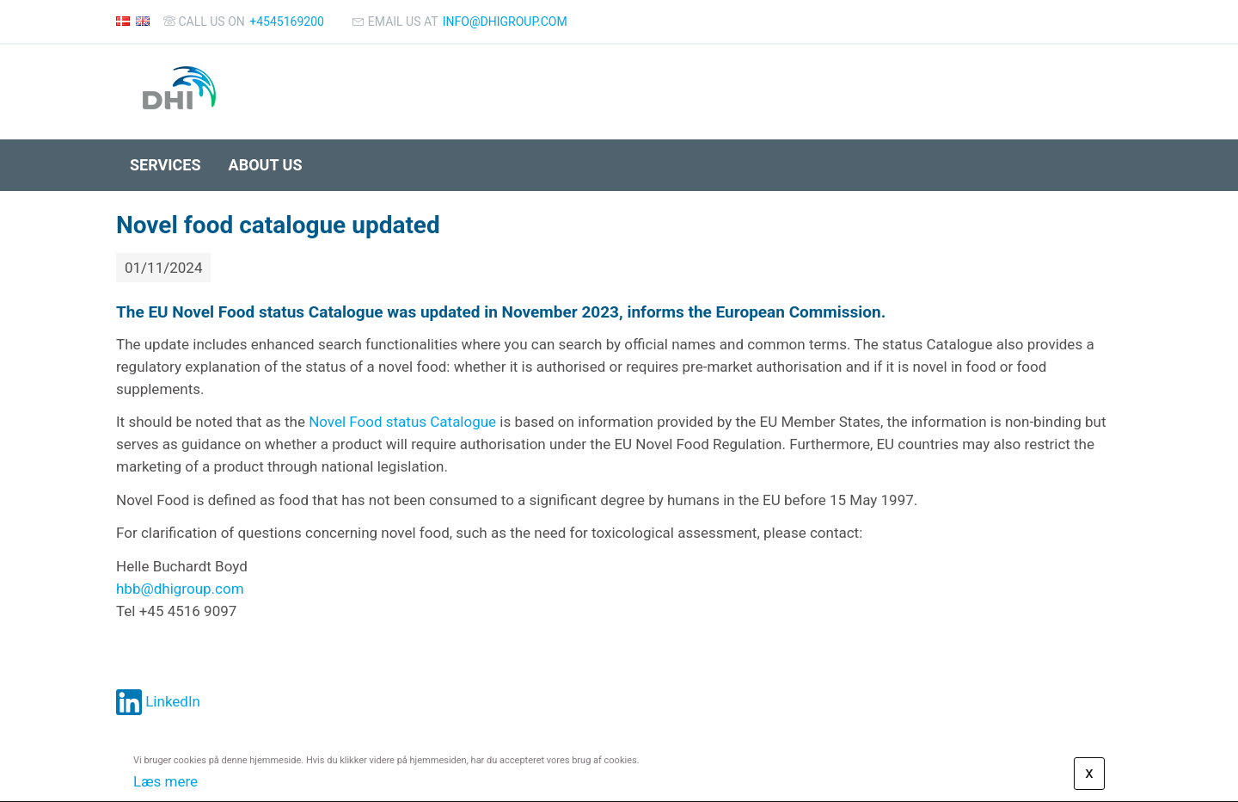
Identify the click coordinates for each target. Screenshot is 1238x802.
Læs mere (165, 781)
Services (165, 165)
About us (266, 165)
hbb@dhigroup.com (180, 588)
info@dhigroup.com (505, 21)
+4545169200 (286, 21)
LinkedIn (158, 701)
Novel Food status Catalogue (402, 421)
